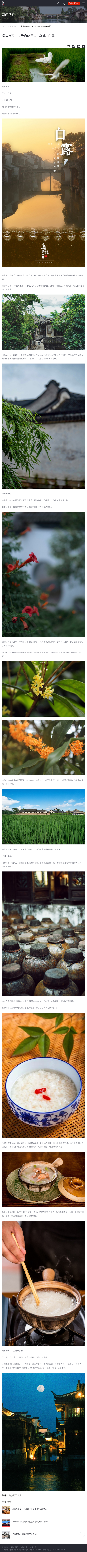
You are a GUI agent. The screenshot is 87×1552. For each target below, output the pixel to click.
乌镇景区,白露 (15, 1495)
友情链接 (24, 1547)
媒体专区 (33, 1547)
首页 (4, 26)
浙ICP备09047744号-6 (35, 1550)
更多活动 (7, 1501)
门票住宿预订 (73, 3)
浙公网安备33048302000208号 (54, 1550)
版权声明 (5, 1547)
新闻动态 (13, 26)
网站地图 (14, 1547)
